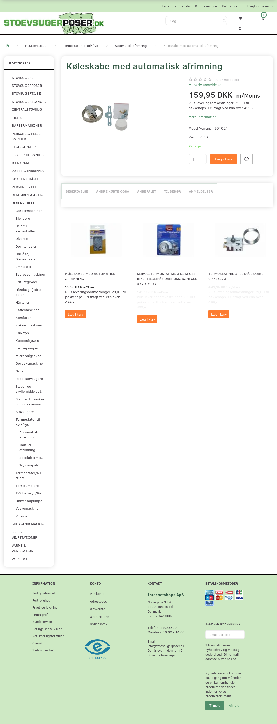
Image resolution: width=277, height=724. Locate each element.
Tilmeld (214, 705)
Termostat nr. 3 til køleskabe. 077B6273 (236, 276)
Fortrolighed (41, 600)
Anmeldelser (201, 191)
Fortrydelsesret (43, 593)
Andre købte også (112, 191)
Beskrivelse (76, 191)
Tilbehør (172, 191)
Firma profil (231, 6)
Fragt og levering (260, 6)
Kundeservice (206, 6)
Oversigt (38, 643)
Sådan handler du (175, 6)
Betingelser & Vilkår (47, 629)
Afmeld (234, 705)
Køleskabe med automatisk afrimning (90, 276)
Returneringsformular (48, 636)
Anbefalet (146, 191)
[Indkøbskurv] (265, 17)
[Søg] (224, 20)
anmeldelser (228, 79)
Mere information (203, 116)
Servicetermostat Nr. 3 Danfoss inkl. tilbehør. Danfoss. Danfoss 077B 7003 (167, 278)
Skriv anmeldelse (207, 84)
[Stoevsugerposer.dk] (54, 22)
